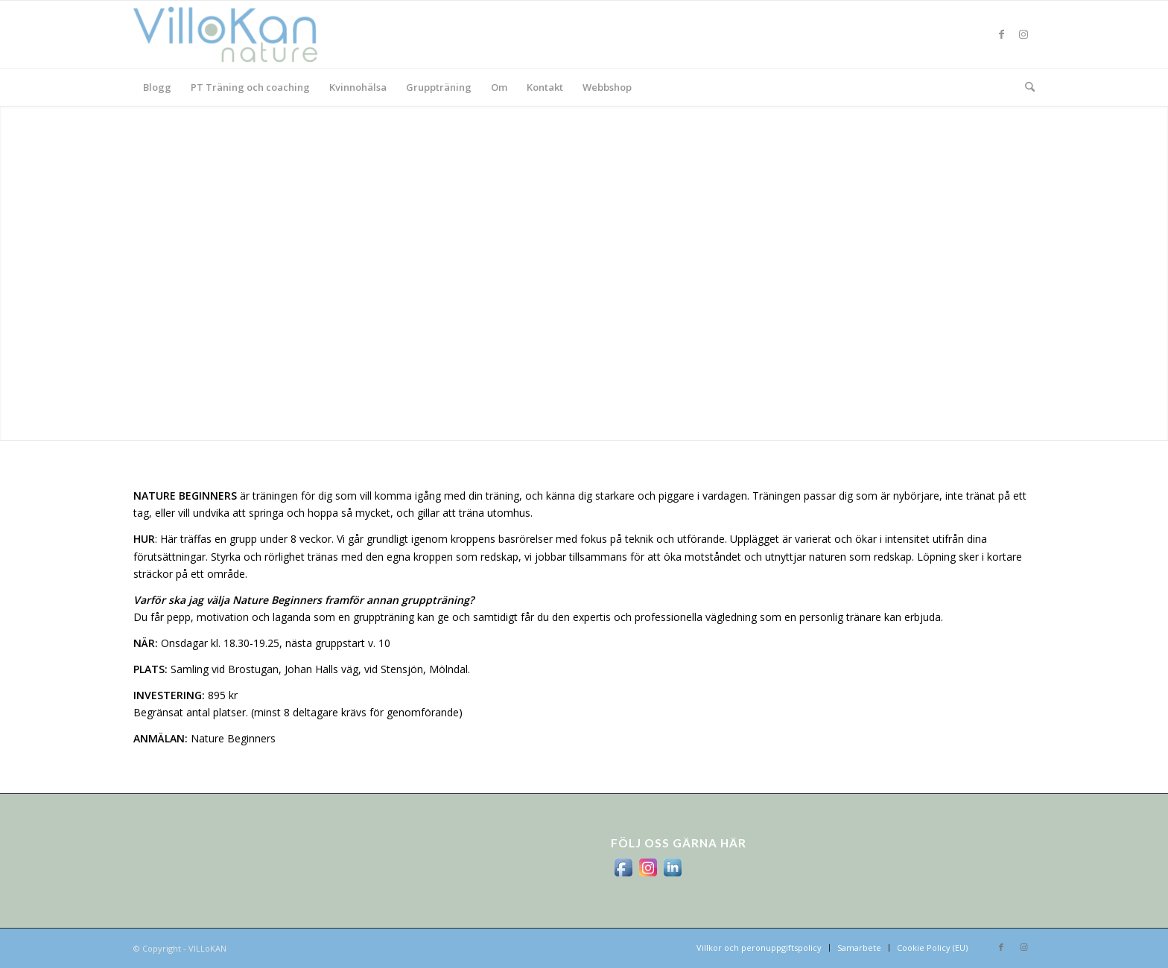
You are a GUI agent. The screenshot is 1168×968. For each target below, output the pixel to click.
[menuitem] (157, 87)
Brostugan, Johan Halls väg (293, 669)
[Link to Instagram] (1023, 34)
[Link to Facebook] (1001, 34)
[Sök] (1025, 87)
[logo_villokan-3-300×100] (233, 34)
